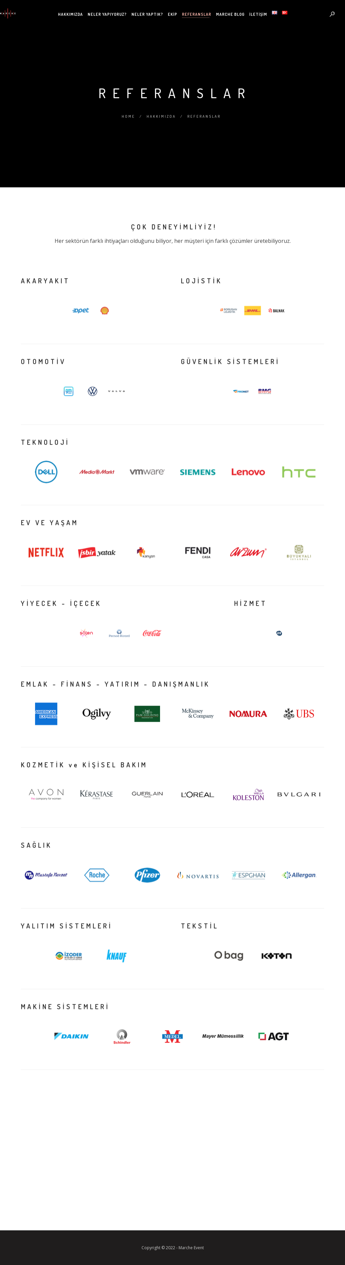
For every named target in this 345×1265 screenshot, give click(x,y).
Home (128, 116)
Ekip (172, 14)
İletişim (258, 14)
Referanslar (196, 14)
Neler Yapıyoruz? (107, 14)
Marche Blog (230, 14)
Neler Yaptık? (147, 14)
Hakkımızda (70, 14)
